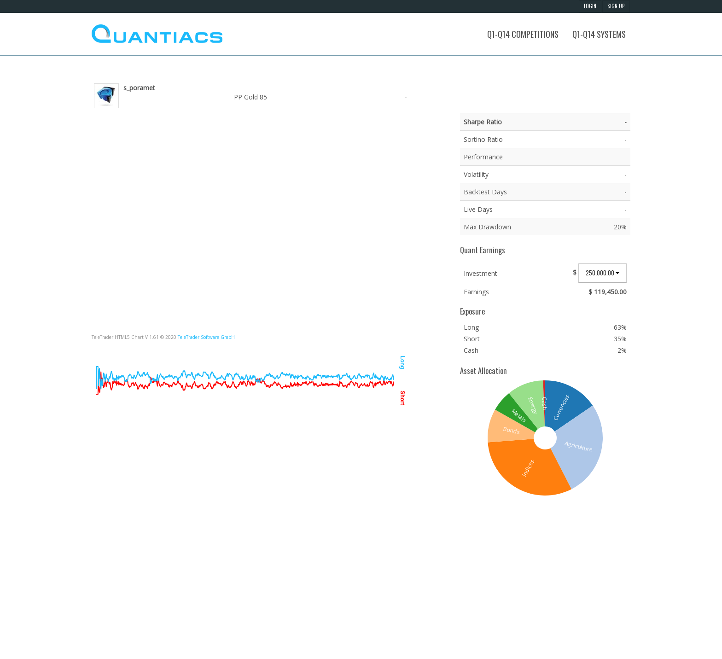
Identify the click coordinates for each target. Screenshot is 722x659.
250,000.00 (602, 272)
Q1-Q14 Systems (599, 34)
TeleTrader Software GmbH (206, 337)
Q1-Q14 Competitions (523, 34)
